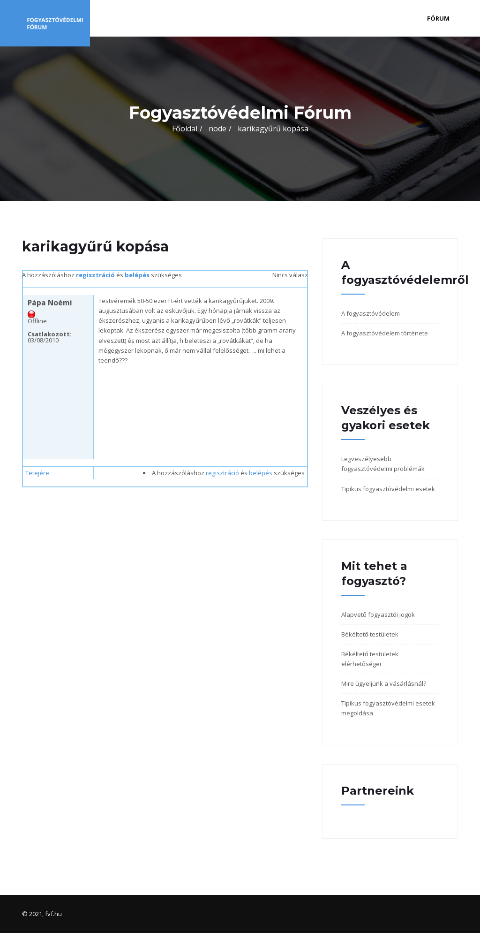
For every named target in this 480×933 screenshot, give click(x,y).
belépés (137, 275)
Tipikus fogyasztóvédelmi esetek (388, 489)
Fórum (438, 18)
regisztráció (95, 275)
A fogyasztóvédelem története (384, 333)
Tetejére (37, 473)
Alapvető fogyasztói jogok (378, 614)
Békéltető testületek (369, 634)
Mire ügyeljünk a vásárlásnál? (383, 683)
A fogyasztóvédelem (370, 313)
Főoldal (184, 128)
